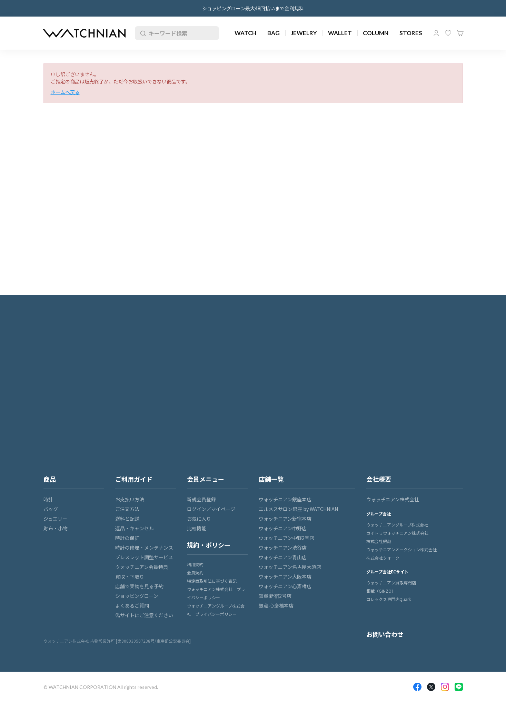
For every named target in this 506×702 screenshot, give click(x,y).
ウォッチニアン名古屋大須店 (290, 566)
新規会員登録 (201, 499)
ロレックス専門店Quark (388, 599)
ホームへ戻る (65, 92)
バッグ (50, 508)
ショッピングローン (136, 595)
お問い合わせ (385, 634)
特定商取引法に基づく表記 (212, 581)
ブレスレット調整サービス (144, 557)
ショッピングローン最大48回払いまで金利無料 (253, 8)
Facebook (417, 687)
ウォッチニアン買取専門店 (391, 582)
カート (460, 33)
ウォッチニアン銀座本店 (285, 499)
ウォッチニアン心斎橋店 (285, 586)
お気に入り (448, 33)
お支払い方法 (129, 499)
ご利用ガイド (133, 478)
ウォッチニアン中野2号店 (286, 537)
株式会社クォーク (382, 558)
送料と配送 (127, 518)
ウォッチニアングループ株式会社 (397, 525)
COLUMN (375, 33)
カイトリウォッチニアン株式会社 (397, 533)
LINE (459, 687)
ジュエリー (55, 518)
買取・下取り (129, 576)
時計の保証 (127, 537)
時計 (48, 499)
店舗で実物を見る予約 (139, 586)
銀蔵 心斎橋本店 (276, 605)
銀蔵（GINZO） (381, 591)
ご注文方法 (127, 508)
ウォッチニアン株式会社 (392, 499)
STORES (410, 33)
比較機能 (196, 528)
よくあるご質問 (132, 605)
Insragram (445, 687)
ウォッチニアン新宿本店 (285, 518)
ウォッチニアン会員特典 (141, 566)
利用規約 (195, 564)
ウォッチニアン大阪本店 (285, 576)
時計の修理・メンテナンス (144, 547)
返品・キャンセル (134, 528)
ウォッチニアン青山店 (283, 557)
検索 (142, 33)
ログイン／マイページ (211, 508)
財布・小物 (55, 528)
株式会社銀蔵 (378, 541)
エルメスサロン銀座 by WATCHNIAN (298, 508)
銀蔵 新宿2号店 (275, 595)
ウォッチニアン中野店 (283, 528)
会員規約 (195, 572)
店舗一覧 (271, 478)
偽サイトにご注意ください (144, 615)
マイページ (436, 33)
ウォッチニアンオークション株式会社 (401, 549)
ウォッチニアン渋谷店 (283, 547)
